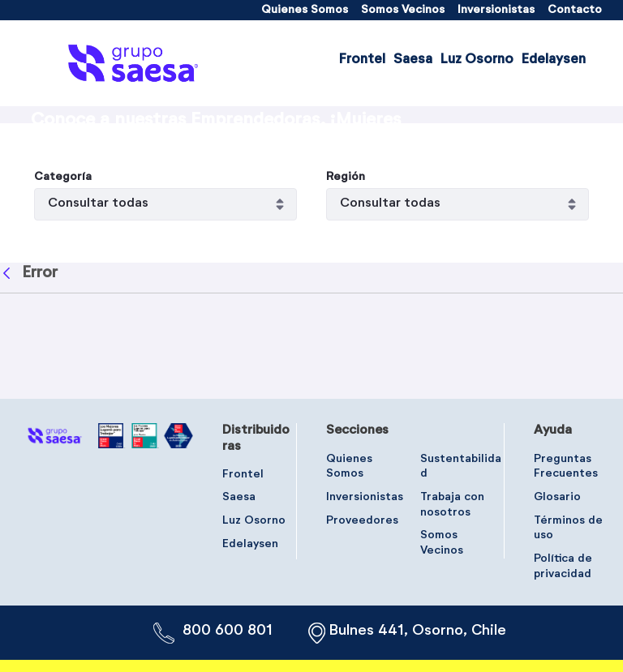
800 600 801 (228, 630)
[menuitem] (304, 10)
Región (345, 270)
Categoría (63, 270)
